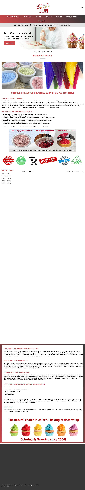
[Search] (74, 7)
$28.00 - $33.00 (6, 183)
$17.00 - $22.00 (6, 178)
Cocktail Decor (72, 17)
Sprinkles (49, 17)
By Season (42, 21)
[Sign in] (77, 7)
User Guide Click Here (43, 126)
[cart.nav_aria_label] (81, 7)
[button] (9, 43)
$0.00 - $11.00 (6, 173)
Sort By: (69, 171)
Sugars (39, 17)
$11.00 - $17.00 (6, 176)
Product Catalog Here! (38, 25)
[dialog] (82, 487)
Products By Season (21, 25)
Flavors (59, 17)
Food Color (28, 17)
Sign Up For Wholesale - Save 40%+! (59, 25)
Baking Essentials (14, 17)
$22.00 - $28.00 (6, 181)
